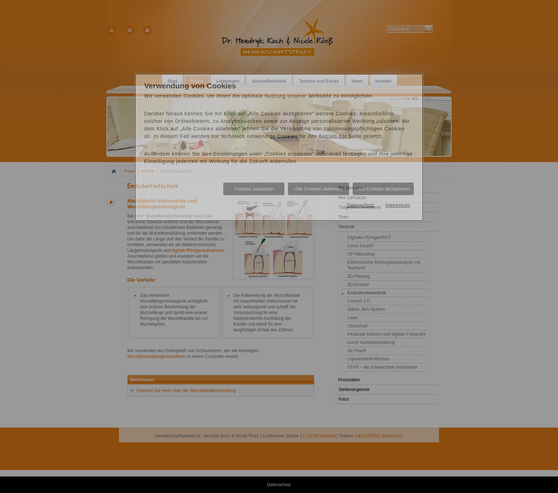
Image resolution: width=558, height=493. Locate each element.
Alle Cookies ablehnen (319, 189)
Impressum (397, 205)
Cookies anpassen (254, 189)
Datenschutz (361, 205)
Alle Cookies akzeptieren (383, 189)
